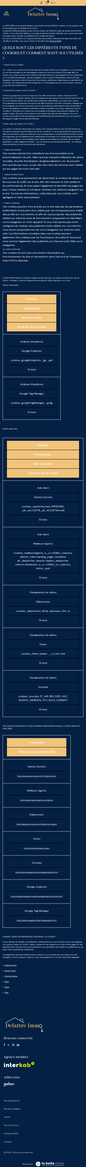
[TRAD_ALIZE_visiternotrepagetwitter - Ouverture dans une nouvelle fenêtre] (8, 1045)
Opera (7, 987)
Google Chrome (10, 965)
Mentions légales (12, 1109)
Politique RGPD (55, 41)
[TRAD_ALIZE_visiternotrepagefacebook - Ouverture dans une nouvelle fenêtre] (4, 1045)
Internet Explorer (11, 976)
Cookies (8, 1141)
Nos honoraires (11, 1125)
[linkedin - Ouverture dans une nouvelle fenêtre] (18, 1045)
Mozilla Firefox (10, 971)
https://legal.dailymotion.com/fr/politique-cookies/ (36, 824)
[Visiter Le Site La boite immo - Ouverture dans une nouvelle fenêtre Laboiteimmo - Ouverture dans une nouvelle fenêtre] (50, 1164)
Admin (7, 1117)
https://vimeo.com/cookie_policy (37, 848)
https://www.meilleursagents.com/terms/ (36, 800)
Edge (6, 992)
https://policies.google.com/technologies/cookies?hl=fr (36, 872)
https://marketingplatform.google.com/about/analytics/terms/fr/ (36, 896)
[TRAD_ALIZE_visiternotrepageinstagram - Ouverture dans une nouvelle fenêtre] (13, 1045)
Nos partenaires (12, 1100)
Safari (7, 982)
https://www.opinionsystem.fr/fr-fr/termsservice (36, 776)
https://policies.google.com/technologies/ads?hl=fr (37, 920)
